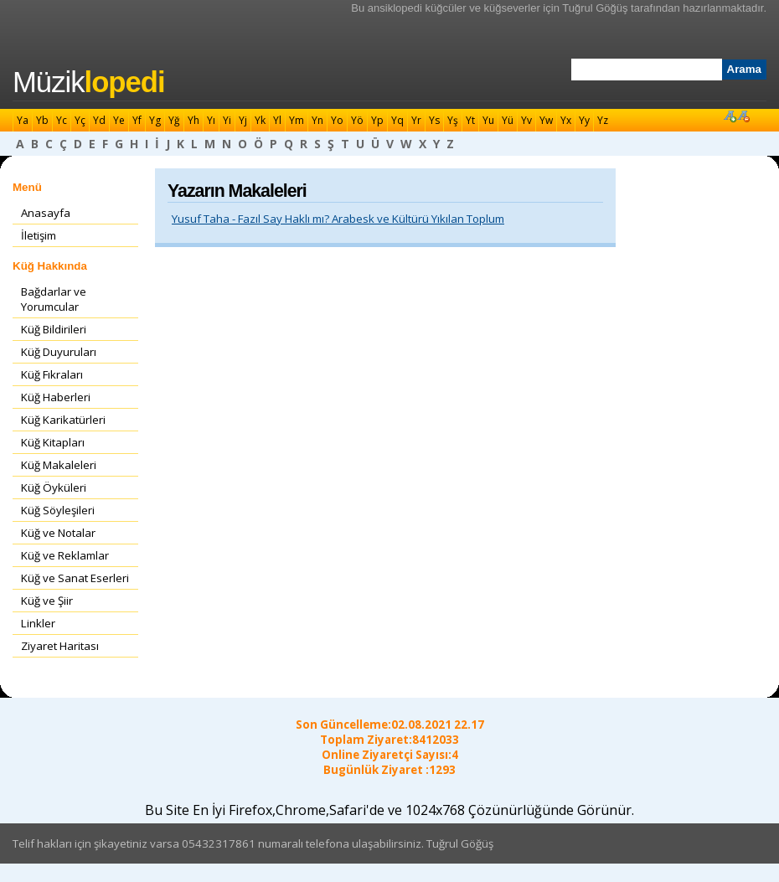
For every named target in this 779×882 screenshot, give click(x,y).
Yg (155, 120)
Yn (317, 120)
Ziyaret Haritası (60, 645)
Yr (416, 120)
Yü (507, 120)
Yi (227, 120)
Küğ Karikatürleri (63, 419)
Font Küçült (743, 115)
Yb (42, 120)
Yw (546, 120)
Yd (99, 120)
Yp (377, 120)
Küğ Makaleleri (58, 464)
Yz (602, 120)
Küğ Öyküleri (53, 487)
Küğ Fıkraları (52, 374)
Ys (434, 120)
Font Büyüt (729, 115)
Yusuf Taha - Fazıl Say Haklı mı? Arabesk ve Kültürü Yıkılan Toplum (338, 218)
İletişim (38, 235)
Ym (296, 120)
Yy (584, 120)
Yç (80, 120)
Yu (488, 120)
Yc (61, 120)
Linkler (38, 623)
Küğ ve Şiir (47, 600)
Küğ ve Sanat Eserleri (75, 577)
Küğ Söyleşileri (58, 510)
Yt (470, 120)
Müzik (89, 82)
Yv (526, 120)
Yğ (174, 120)
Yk (260, 120)
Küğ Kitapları (53, 442)
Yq (397, 120)
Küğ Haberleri (55, 397)
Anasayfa (45, 212)
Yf (137, 120)
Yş (452, 120)
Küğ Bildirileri (53, 329)
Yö (357, 120)
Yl (277, 120)
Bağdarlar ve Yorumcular (53, 299)
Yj (243, 120)
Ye (119, 120)
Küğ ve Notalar (58, 532)
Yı (211, 120)
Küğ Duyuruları (58, 351)
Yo (337, 120)
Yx (565, 120)
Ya (22, 120)
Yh (193, 120)
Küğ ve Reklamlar (65, 555)
